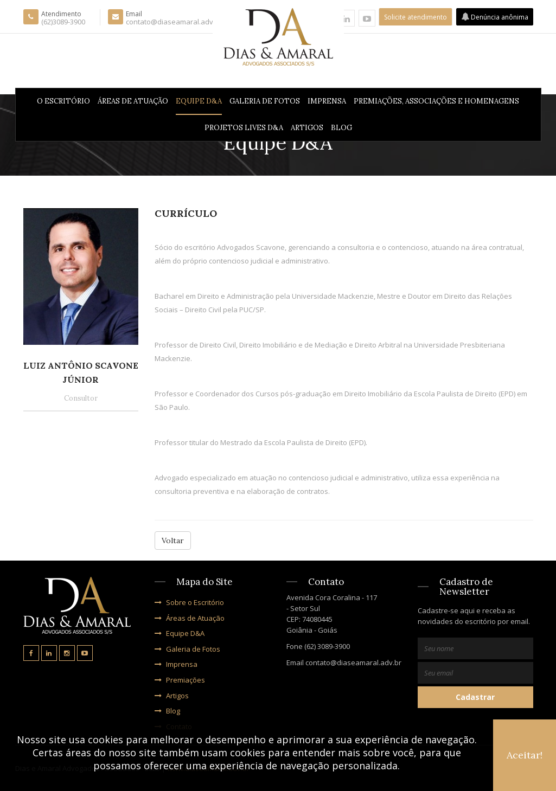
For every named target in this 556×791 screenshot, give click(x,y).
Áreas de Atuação (133, 101)
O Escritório (63, 101)
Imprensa (327, 101)
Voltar (173, 540)
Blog (341, 127)
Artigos (307, 127)
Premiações (180, 680)
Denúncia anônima (494, 17)
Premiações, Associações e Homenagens (436, 101)
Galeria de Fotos (264, 101)
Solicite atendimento (415, 17)
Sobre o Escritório (189, 602)
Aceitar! (524, 755)
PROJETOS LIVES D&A (243, 127)
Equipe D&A (199, 101)
